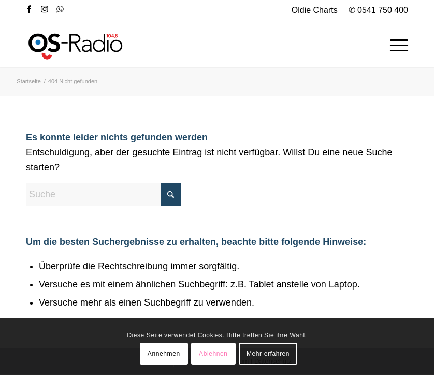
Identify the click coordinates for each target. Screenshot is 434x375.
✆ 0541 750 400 (378, 10)
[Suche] (103, 194)
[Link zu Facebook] (29, 9)
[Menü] (394, 43)
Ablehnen (213, 353)
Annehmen (164, 353)
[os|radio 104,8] (76, 43)
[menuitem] (314, 10)
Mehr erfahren (268, 353)
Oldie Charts (315, 10)
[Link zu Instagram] (44, 9)
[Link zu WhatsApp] (60, 9)
